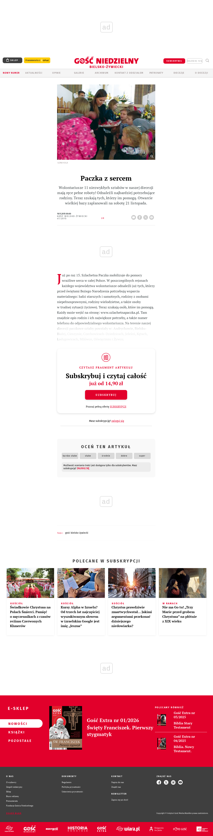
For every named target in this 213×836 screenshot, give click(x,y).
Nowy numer (11, 72)
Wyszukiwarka (207, 60)
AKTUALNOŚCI (33, 72)
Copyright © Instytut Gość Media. (170, 813)
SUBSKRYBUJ (174, 61)
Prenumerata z (37, 60)
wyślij (152, 216)
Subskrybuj (106, 395)
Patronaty (156, 72)
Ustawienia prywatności (72, 791)
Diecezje (179, 72)
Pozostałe (16, 740)
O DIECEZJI (201, 72)
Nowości (16, 723)
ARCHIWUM (101, 72)
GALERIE (79, 72)
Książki (16, 732)
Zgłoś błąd (13, 813)
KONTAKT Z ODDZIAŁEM (129, 72)
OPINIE (56, 72)
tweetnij (146, 216)
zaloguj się (194, 61)
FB (140, 216)
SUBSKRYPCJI (118, 406)
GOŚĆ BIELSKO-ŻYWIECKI (76, 532)
